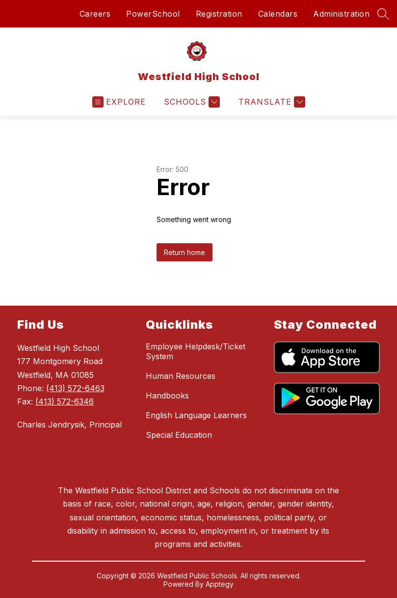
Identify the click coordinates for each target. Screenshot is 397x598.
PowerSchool (153, 14)
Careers (95, 14)
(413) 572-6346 (64, 401)
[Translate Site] (270, 102)
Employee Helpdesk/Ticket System (195, 351)
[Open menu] (119, 102)
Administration (341, 14)
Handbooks (167, 395)
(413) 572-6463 (75, 388)
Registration (219, 14)
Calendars (278, 14)
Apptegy (220, 584)
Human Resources (180, 376)
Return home (184, 252)
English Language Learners (196, 415)
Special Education (179, 435)
